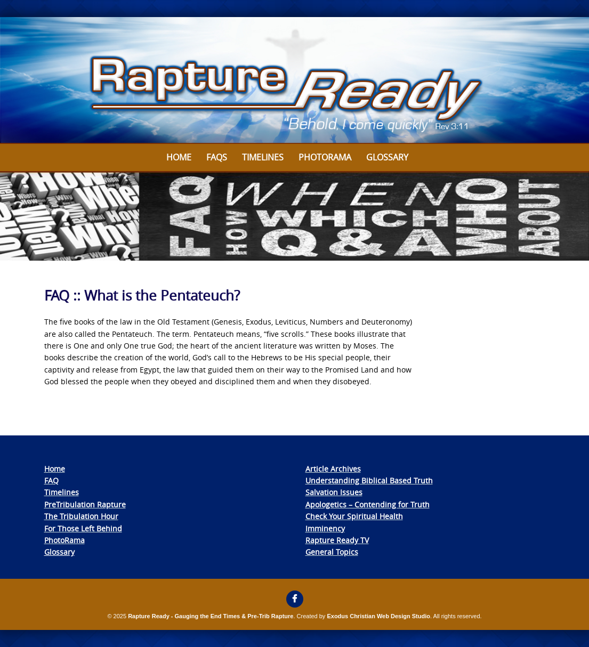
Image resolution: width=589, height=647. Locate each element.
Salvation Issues (333, 492)
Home (178, 157)
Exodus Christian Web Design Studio (378, 616)
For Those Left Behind (83, 528)
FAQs (216, 157)
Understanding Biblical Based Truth (369, 480)
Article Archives (333, 469)
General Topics (331, 552)
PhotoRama (64, 540)
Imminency (325, 528)
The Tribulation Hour (81, 516)
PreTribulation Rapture (85, 504)
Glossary (387, 157)
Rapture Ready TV (337, 540)
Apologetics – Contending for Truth (367, 504)
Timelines (263, 157)
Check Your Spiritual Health (354, 516)
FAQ (51, 480)
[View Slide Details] (294, 80)
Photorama (324, 157)
